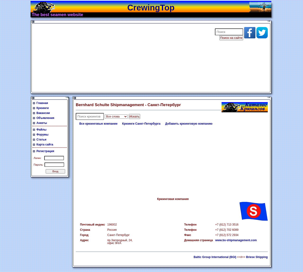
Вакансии (43, 113)
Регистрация (45, 151)
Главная (42, 103)
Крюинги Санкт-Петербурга (141, 123)
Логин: (37, 158)
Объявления (45, 118)
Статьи (41, 139)
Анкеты (41, 123)
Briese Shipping (256, 257)
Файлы (41, 129)
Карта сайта (44, 144)
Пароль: (38, 164)
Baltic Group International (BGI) (215, 257)
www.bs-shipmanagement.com (236, 240)
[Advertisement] (120, 58)
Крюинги (42, 108)
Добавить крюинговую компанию (189, 123)
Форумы (42, 134)
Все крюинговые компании (98, 123)
